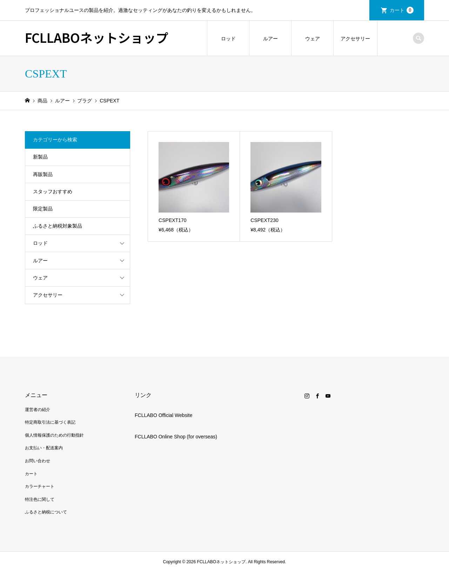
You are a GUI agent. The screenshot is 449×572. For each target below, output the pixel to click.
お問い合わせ (37, 460)
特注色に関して (39, 499)
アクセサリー (355, 38)
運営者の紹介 (37, 409)
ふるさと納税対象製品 (57, 226)
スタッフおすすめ (52, 191)
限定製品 (43, 208)
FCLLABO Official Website (163, 415)
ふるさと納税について (46, 512)
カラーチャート (39, 486)
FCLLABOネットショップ (96, 37)
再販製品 (43, 174)
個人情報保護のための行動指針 (54, 435)
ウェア (312, 38)
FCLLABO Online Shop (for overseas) (176, 436)
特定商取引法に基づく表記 (50, 422)
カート (402, 10)
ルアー (270, 38)
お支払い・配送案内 (44, 447)
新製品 (40, 157)
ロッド (228, 38)
